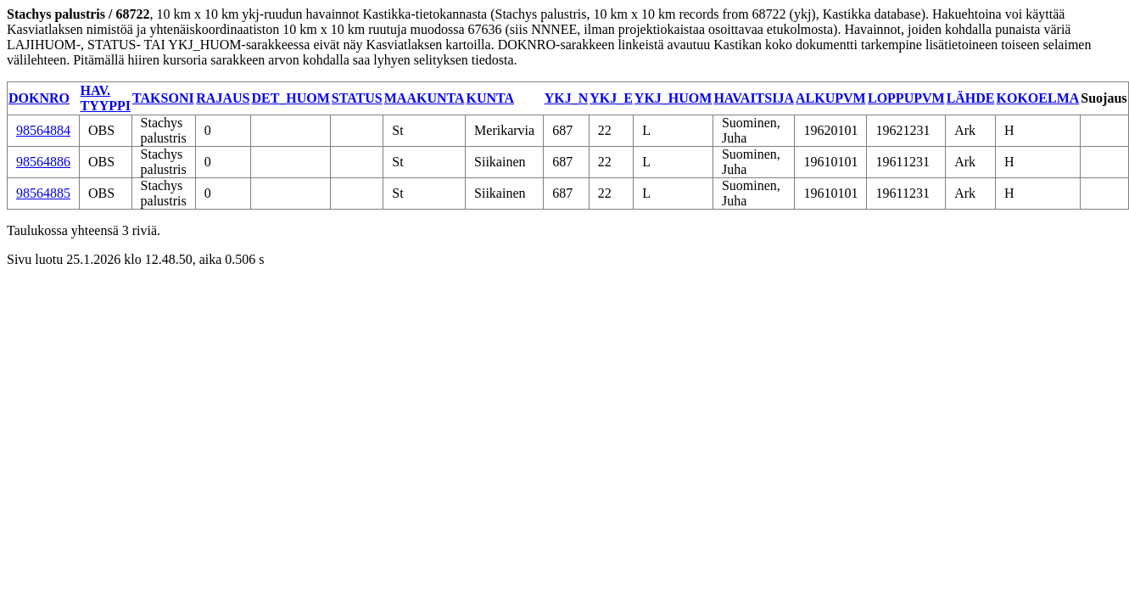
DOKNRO (39, 98)
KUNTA (491, 98)
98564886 (43, 161)
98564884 (43, 130)
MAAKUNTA (424, 98)
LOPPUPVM (906, 98)
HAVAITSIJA (753, 98)
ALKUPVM (831, 98)
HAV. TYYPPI (106, 98)
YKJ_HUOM (673, 98)
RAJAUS (222, 98)
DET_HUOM (290, 98)
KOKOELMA (1038, 98)
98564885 (43, 193)
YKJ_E (611, 98)
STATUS (357, 98)
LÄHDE (971, 98)
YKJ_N (567, 98)
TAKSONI (163, 98)
